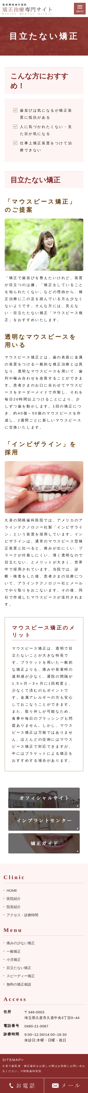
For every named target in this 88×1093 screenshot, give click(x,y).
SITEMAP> (13, 1060)
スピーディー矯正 (21, 976)
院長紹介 (14, 907)
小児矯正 (14, 960)
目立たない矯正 (19, 968)
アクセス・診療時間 (22, 915)
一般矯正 (14, 951)
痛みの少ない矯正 (21, 943)
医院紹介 (14, 899)
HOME (12, 890)
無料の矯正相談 (19, 984)
